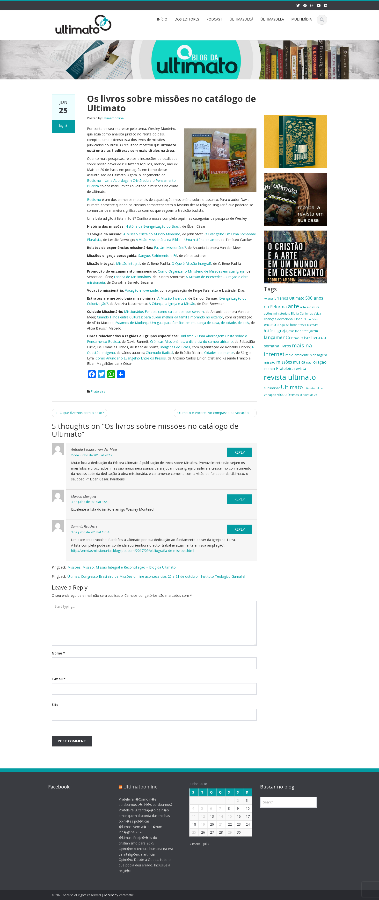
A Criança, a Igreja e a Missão (172, 303)
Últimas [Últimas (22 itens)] (293, 395)
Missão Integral (128, 263)
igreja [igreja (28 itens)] (282, 330)
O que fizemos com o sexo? (79, 412)
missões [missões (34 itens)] (284, 362)
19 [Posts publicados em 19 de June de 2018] (199, 824)
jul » (202, 844)
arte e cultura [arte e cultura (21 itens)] (310, 307)
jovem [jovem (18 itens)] (313, 331)
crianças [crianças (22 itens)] (270, 319)
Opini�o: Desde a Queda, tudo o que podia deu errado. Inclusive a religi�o (141, 865)
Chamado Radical (159, 352)
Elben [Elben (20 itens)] (298, 319)
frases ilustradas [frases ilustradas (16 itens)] (308, 325)
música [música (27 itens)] (299, 362)
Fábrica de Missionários (132, 276)
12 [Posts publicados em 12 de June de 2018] (199, 816)
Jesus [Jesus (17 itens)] (291, 331)
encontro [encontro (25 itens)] (271, 324)
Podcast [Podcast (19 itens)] (269, 369)
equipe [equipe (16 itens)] (284, 325)
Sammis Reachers (84, 526)
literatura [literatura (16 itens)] (297, 338)
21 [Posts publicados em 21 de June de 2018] (217, 824)
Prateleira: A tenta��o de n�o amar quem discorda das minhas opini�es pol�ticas (140, 815)
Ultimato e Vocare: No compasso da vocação (215, 412)
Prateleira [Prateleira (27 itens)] (284, 368)
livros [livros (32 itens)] (285, 346)
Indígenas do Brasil (175, 347)
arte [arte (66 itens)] (293, 306)
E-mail (59, 679)
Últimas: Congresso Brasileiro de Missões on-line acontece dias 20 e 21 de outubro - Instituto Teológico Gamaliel (156, 576)
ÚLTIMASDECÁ (241, 19)
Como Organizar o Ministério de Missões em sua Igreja (201, 271)
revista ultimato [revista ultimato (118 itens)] (290, 377)
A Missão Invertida (171, 298)
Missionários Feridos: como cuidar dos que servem (164, 311)
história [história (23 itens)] (270, 330)
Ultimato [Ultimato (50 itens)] (292, 387)
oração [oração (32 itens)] (320, 362)
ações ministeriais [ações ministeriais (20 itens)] (277, 313)
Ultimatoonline (113, 118)
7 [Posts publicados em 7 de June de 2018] (216, 808)
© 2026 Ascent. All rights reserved (76, 895)
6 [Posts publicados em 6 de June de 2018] (207, 808)
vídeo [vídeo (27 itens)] (282, 394)
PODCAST (214, 19)
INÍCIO (162, 19)
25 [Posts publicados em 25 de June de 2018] (190, 832)
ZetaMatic (126, 895)
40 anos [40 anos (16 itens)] (268, 298)
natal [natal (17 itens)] (309, 362)
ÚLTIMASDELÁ (272, 19)
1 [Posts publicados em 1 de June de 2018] (225, 800)
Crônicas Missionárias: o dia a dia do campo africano (191, 341)
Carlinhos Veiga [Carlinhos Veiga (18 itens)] (310, 313)
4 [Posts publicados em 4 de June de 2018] (189, 808)
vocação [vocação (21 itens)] (270, 395)
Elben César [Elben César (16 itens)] (311, 319)
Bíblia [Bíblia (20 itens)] (295, 313)
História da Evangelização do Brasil (152, 226)
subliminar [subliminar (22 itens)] (272, 388)
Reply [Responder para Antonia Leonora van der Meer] (239, 452)
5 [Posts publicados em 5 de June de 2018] (198, 808)
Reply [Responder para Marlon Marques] (239, 499)
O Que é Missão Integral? (191, 263)
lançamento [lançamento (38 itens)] (277, 337)
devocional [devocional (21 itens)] (285, 319)
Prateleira (98, 391)
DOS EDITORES (187, 19)
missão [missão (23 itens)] (269, 362)
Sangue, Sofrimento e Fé (157, 255)
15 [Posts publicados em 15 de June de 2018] (226, 816)
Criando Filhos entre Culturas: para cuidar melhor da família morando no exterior (160, 317)
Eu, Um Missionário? (170, 247)
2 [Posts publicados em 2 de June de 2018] (234, 800)
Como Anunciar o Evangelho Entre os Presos (130, 358)
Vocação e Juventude (141, 290)
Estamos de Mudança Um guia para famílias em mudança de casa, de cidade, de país (182, 322)
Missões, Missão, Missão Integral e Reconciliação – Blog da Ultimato (121, 567)
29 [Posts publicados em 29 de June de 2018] (226, 832)
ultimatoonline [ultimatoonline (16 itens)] (313, 388)
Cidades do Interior (219, 352)
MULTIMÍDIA (301, 19)
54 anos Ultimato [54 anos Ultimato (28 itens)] (289, 298)
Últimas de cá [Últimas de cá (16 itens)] (308, 395)
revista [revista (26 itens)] (300, 368)
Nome (58, 653)
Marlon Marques (83, 496)
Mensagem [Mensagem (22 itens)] (318, 355)
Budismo (94, 199)
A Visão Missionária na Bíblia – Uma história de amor (177, 239)
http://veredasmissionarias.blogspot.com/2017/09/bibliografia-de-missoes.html (132, 550)
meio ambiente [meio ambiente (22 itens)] (297, 355)
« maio (190, 844)
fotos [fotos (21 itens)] (294, 325)
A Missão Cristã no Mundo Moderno (151, 234)
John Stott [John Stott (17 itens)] (301, 331)
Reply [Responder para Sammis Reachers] (239, 529)
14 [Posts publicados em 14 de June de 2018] (217, 816)
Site (55, 704)
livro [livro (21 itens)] (307, 338)
